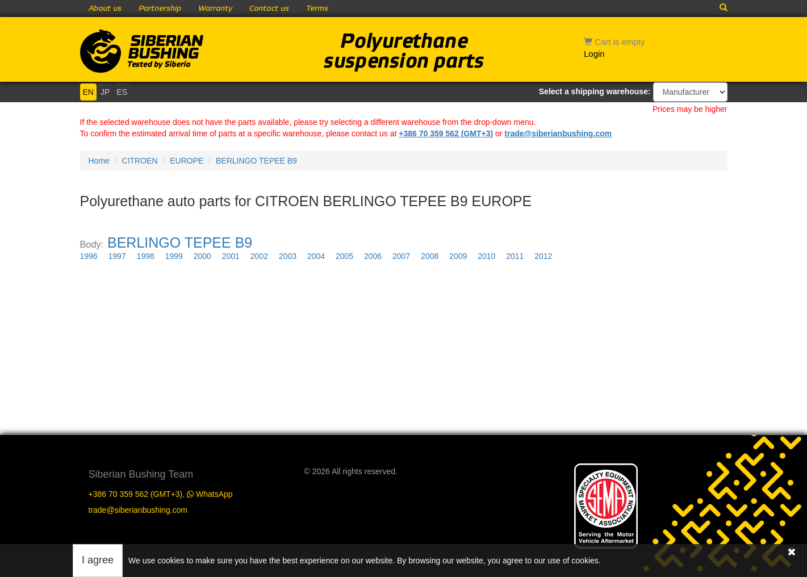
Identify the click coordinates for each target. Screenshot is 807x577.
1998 (145, 256)
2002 (259, 256)
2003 (287, 256)
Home (99, 160)
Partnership (160, 8)
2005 (344, 256)
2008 (429, 256)
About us (105, 8)
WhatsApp (209, 494)
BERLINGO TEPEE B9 (256, 160)
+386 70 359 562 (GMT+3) (446, 133)
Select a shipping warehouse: (595, 91)
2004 (316, 256)
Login (594, 53)
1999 (174, 256)
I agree (98, 560)
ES (121, 92)
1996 (89, 256)
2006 (373, 256)
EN (88, 92)
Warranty (215, 8)
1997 (117, 256)
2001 (231, 256)
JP (105, 92)
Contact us (269, 8)
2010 (486, 256)
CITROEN (140, 160)
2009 (458, 256)
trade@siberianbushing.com (558, 133)
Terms (317, 8)
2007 (401, 256)
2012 (543, 256)
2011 (515, 256)
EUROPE (186, 160)
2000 (202, 256)
